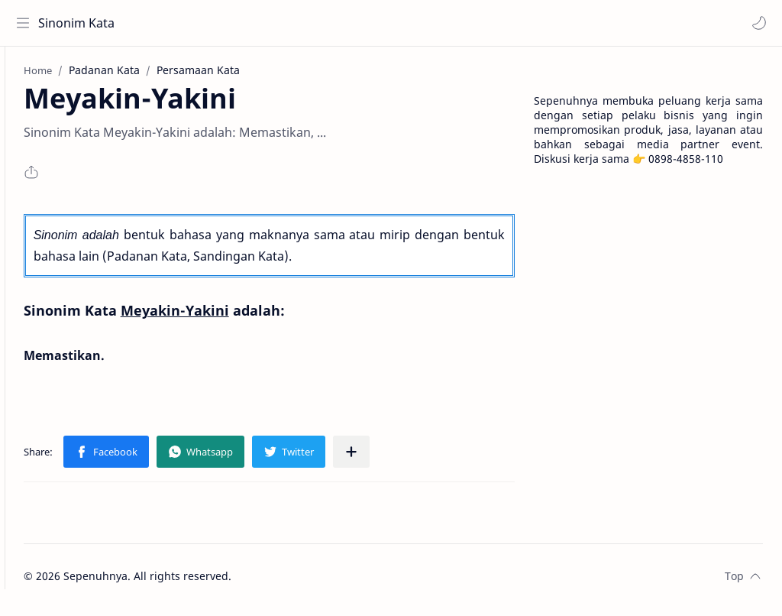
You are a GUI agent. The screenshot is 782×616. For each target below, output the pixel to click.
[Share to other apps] (404, 459)
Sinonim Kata (80, 23)
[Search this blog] (317, 23)
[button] (755, 22)
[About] (26, 107)
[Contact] (26, 138)
